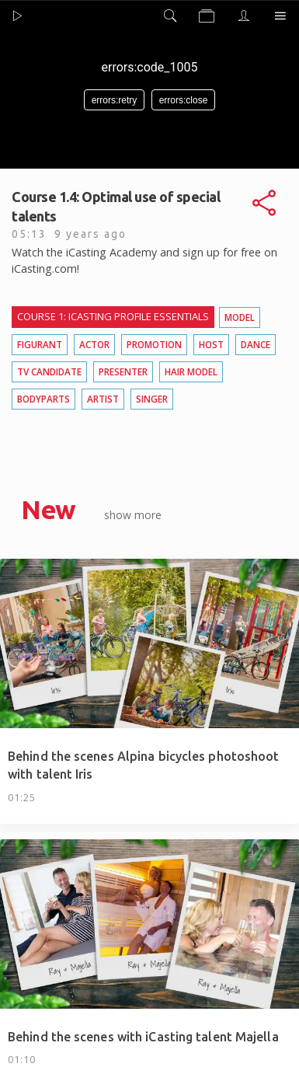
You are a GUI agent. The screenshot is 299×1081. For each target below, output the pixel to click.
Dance (255, 344)
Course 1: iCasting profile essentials (113, 316)
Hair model (191, 371)
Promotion (154, 344)
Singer (152, 398)
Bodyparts (43, 398)
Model (239, 317)
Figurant (39, 344)
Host (211, 344)
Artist (103, 398)
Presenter (123, 371)
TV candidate (49, 371)
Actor (94, 344)
